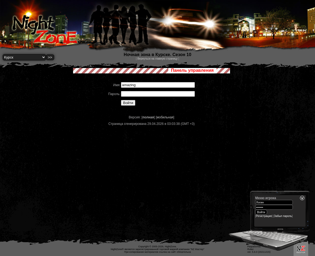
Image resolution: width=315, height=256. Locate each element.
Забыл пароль (283, 216)
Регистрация (264, 216)
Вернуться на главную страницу (157, 58)
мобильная (165, 117)
